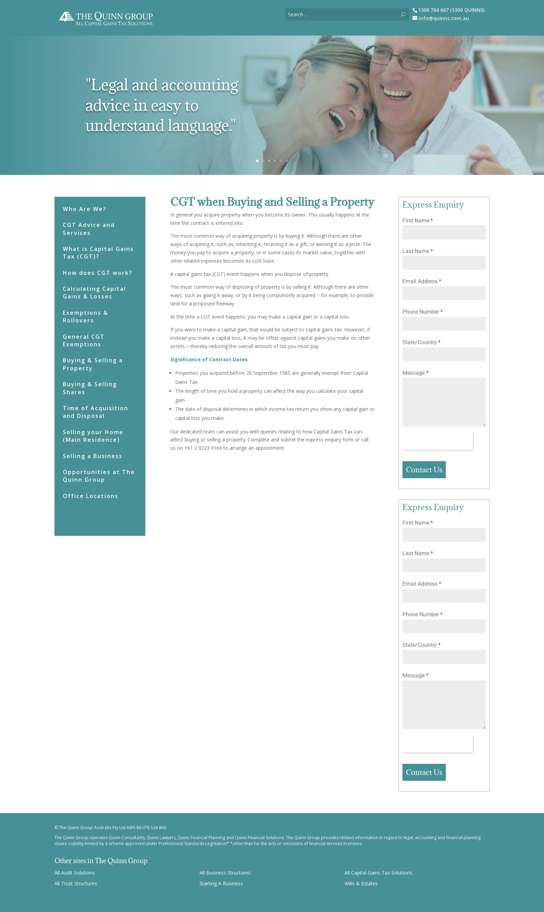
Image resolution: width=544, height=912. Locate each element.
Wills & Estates (361, 883)
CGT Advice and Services (89, 228)
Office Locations (90, 496)
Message (415, 373)
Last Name (417, 251)
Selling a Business (92, 456)
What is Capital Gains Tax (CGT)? (98, 252)
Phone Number (422, 312)
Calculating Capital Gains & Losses (94, 292)
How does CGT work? (98, 273)
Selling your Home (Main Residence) (93, 436)
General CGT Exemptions (84, 340)
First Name (417, 220)
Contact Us (424, 469)
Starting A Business (221, 883)
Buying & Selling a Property (93, 364)
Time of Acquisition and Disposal (95, 412)
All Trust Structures (75, 883)
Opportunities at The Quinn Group (99, 475)
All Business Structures (224, 872)
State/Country (421, 342)
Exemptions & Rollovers (85, 316)
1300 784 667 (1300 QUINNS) (451, 10)
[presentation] (437, 441)
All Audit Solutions (74, 872)
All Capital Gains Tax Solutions (378, 872)
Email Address (421, 281)
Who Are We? (85, 209)
